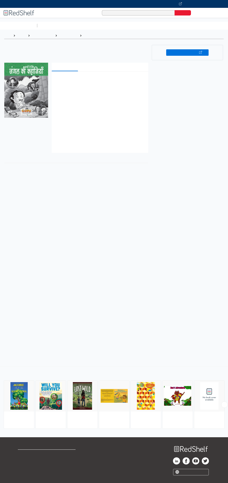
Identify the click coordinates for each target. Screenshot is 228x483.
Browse (21, 35)
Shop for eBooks (29, 454)
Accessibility (64, 465)
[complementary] (114, 398)
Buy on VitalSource (187, 52)
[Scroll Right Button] (224, 404)
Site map (24, 471)
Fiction (201, 25)
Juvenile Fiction (68, 35)
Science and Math (70, 25)
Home (8, 35)
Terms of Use (65, 454)
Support (23, 459)
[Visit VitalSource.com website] (114, 4)
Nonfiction (215, 25)
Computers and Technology (102, 25)
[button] (100, 79)
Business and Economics (138, 25)
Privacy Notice (28, 465)
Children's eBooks (42, 35)
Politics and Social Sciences (175, 25)
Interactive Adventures (99, 35)
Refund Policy (65, 459)
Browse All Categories (18, 25)
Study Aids (48, 25)
